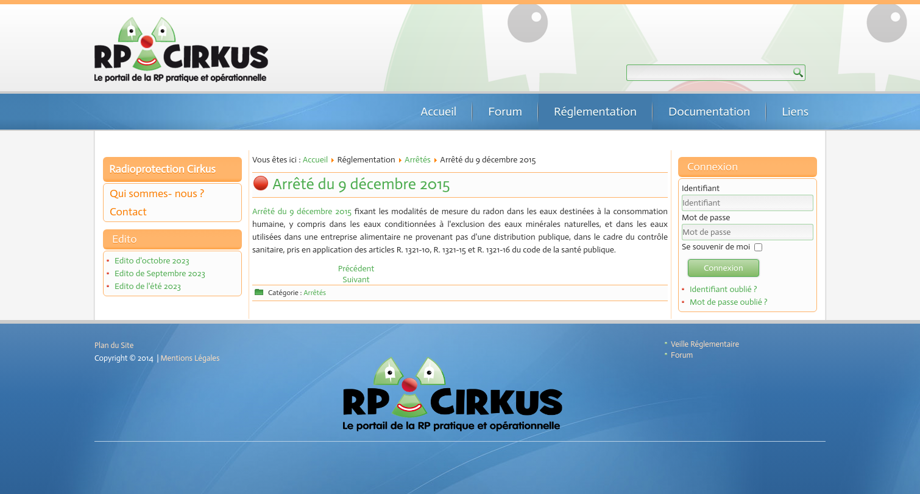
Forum (505, 111)
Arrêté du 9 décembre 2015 (361, 184)
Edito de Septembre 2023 (160, 273)
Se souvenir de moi (716, 247)
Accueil (438, 111)
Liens (795, 111)
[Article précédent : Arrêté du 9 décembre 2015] (356, 268)
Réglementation (595, 111)
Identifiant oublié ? (723, 289)
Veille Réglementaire (705, 344)
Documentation (709, 111)
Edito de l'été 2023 (148, 286)
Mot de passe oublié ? (729, 302)
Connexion (723, 268)
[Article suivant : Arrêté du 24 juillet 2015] (355, 279)
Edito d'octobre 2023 (152, 261)
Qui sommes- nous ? (157, 193)
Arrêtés (418, 160)
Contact (128, 211)
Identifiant (701, 188)
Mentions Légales (190, 358)
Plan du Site (113, 345)
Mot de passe (706, 217)
